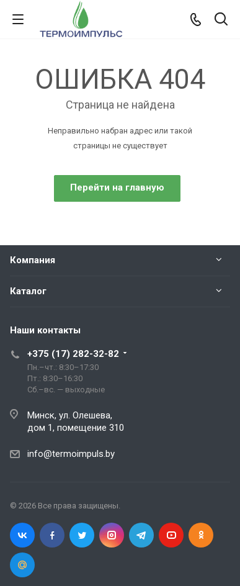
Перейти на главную (117, 187)
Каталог (28, 291)
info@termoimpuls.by (71, 453)
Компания (32, 260)
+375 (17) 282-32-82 (73, 353)
